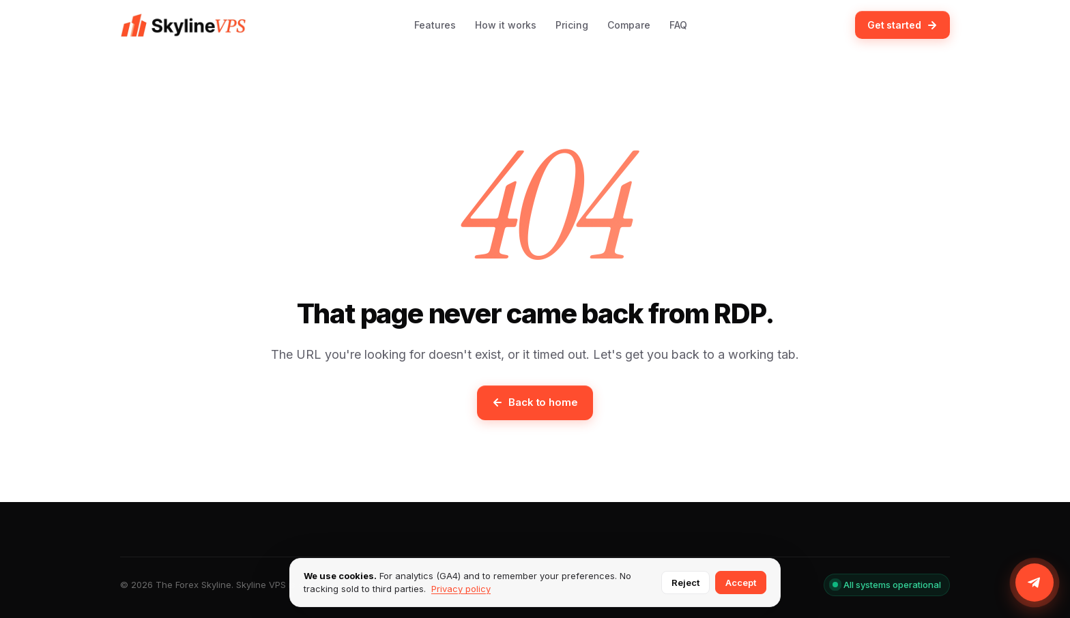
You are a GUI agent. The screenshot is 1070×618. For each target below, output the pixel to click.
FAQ (678, 25)
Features (435, 25)
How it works (505, 25)
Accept (740, 582)
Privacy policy (461, 588)
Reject (685, 582)
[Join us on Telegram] (1034, 582)
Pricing (571, 25)
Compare (628, 25)
